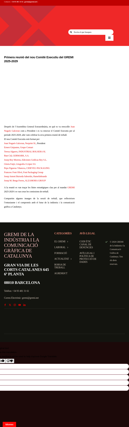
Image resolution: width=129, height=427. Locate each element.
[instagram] (15, 305)
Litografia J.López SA (26, 164)
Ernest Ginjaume (11, 147)
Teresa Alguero (11, 151)
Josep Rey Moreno (12, 160)
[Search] (71, 32)
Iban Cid (8, 155)
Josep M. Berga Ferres (14, 180)
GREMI (71, 187)
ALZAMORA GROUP (35, 180)
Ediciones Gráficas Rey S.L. (34, 160)
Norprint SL (30, 143)
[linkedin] (24, 305)
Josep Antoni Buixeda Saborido (18, 176)
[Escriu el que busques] (90, 32)
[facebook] (5, 305)
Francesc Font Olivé (13, 172)
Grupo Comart (26, 147)
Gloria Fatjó (9, 164)
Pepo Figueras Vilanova (14, 168)
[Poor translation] (10, 361)
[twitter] (10, 305)
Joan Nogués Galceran (14, 143)
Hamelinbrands (40, 176)
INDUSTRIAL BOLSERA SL (32, 151)
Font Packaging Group (33, 172)
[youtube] (20, 305)
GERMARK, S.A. (21, 155)
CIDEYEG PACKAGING (38, 168)
